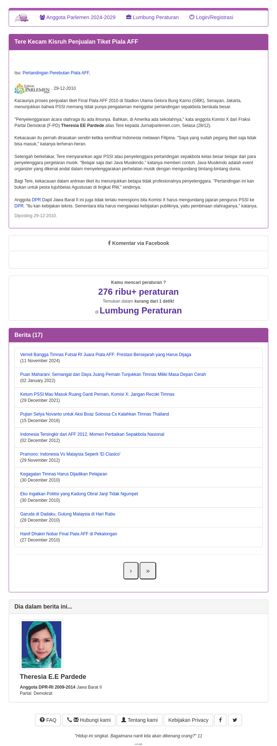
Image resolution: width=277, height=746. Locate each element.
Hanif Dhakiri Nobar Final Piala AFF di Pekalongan (68, 533)
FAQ (48, 720)
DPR (36, 199)
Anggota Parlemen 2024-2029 (77, 17)
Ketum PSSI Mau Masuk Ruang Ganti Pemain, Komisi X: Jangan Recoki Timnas (97, 394)
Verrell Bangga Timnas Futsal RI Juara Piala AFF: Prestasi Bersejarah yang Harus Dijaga (105, 354)
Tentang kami (139, 720)
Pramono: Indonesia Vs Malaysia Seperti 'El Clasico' (70, 454)
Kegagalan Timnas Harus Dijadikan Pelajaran (63, 474)
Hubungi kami (89, 720)
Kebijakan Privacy (188, 720)
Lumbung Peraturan (152, 17)
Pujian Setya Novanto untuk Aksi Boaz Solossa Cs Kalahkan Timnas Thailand (94, 414)
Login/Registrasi (211, 17)
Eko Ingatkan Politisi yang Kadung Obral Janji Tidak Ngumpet (79, 493)
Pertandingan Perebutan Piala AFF (56, 72)
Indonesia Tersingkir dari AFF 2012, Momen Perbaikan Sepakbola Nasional (92, 434)
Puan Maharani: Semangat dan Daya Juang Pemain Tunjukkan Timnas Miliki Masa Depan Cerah (113, 374)
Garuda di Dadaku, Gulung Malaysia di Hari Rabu (67, 514)
